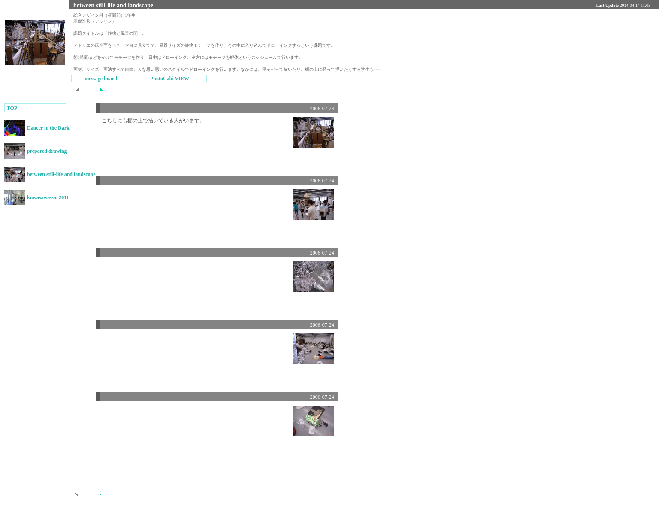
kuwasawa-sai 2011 (48, 197)
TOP (11, 108)
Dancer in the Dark (48, 128)
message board (101, 79)
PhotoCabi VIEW (169, 79)
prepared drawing (47, 151)
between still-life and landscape (61, 174)
